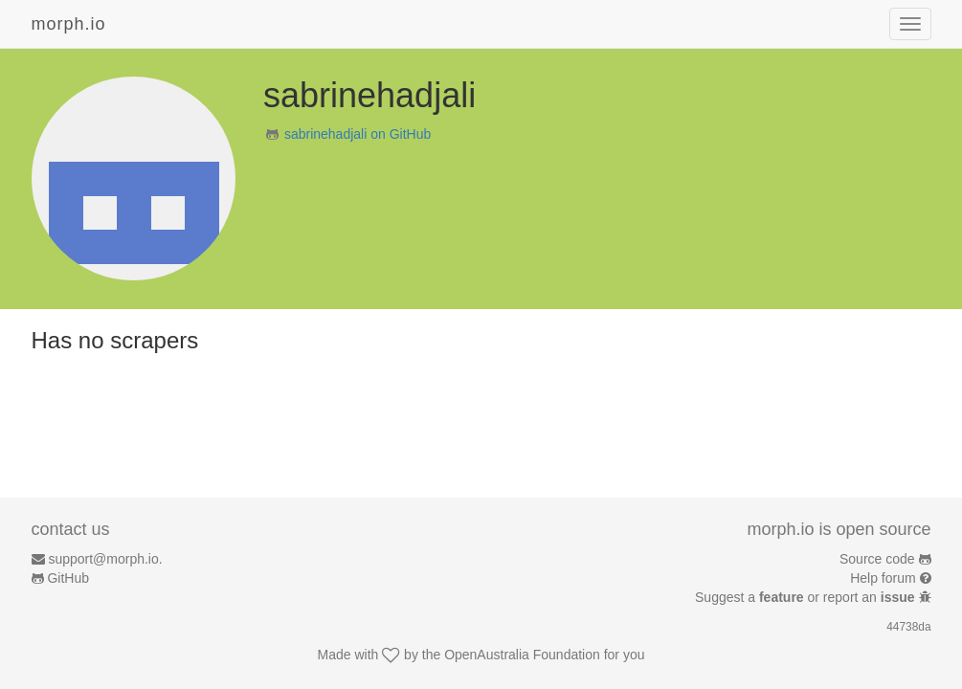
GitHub (68, 578)
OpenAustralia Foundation (522, 654)
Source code (877, 559)
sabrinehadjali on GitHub (357, 134)
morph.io (69, 23)
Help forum (882, 578)
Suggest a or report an (806, 597)
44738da (908, 626)
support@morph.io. (105, 559)
